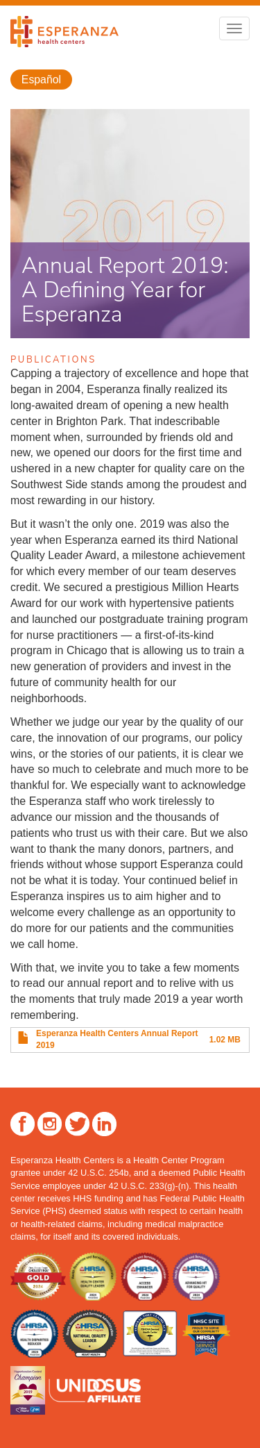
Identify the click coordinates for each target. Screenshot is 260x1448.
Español (41, 79)
